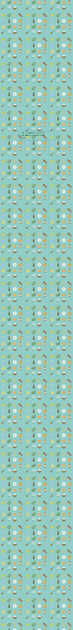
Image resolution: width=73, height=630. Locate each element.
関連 (25, 133)
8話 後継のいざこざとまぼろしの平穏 (33, 131)
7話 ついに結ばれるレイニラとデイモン (33, 128)
